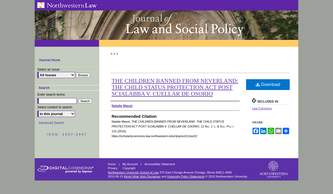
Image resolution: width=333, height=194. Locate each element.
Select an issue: (48, 69)
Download (268, 84)
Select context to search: (55, 107)
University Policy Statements (185, 176)
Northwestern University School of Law (133, 172)
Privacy (113, 168)
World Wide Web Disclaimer (142, 176)
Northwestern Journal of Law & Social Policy (166, 25)
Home (112, 164)
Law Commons (262, 108)
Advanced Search (51, 123)
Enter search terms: (51, 94)
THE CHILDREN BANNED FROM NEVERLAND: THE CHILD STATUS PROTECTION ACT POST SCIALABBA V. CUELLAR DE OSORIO (175, 87)
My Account (130, 164)
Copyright (129, 168)
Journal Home (49, 60)
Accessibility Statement (159, 164)
